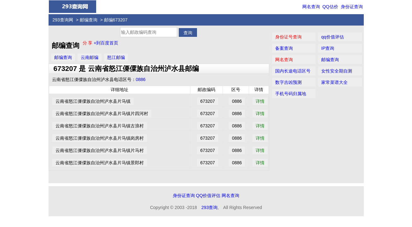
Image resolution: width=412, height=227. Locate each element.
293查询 (209, 207)
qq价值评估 (332, 36)
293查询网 (63, 19)
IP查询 (327, 48)
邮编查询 (88, 19)
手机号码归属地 (290, 93)
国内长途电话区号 (292, 70)
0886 (141, 79)
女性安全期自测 (336, 70)
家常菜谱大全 (334, 82)
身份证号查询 (288, 36)
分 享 (88, 42)
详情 (260, 101)
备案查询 (284, 48)
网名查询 (311, 6)
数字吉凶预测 (288, 82)
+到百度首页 (106, 42)
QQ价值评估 (208, 195)
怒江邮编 (116, 57)
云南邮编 (89, 57)
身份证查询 (352, 6)
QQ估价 (330, 6)
